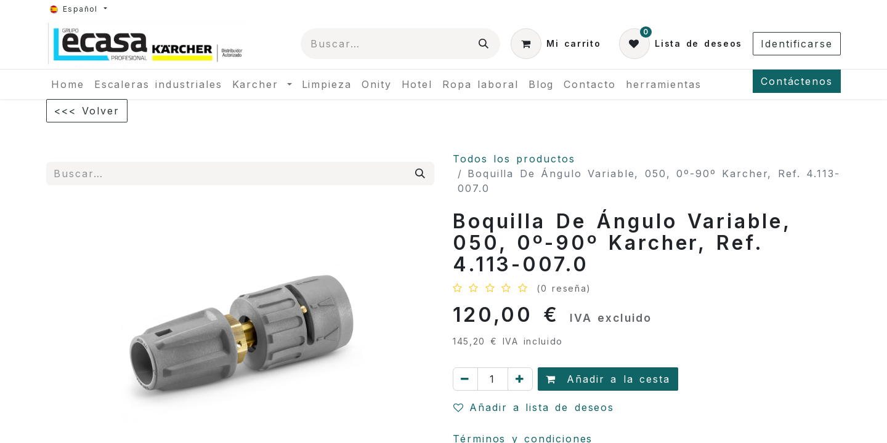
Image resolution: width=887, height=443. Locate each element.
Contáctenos (797, 81)
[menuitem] (67, 84)
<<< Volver (86, 111)
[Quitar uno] (465, 379)
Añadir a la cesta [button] (608, 379)
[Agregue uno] (520, 379)
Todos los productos (514, 159)
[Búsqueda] (484, 43)
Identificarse (797, 44)
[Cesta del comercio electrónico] (556, 43)
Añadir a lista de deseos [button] (533, 407)
